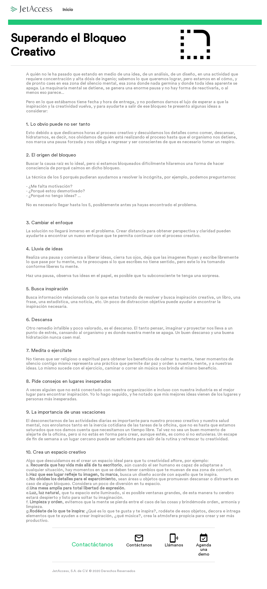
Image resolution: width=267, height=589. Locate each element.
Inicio (68, 10)
